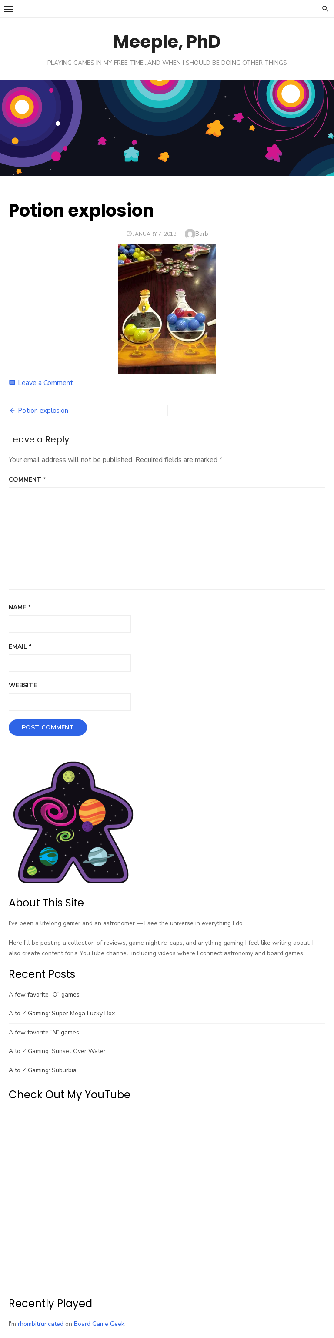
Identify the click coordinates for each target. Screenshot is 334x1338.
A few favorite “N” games (44, 1032)
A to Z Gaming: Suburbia (43, 1070)
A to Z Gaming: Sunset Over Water (57, 1051)
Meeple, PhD (167, 42)
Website (23, 685)
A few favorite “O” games (44, 994)
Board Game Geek (99, 1324)
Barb (201, 234)
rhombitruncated (40, 1324)
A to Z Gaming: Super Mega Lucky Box (62, 1013)
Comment (27, 479)
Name (20, 607)
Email (20, 646)
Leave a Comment (45, 383)
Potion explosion (43, 410)
